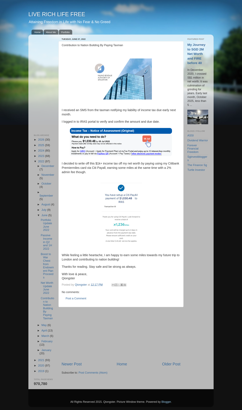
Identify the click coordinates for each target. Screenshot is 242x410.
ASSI (190, 135)
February (46, 341)
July (44, 209)
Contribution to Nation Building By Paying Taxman (47, 308)
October (46, 183)
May (44, 325)
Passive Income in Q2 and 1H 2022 (46, 242)
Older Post (171, 364)
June (44, 215)
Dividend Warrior (197, 140)
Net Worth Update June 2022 (47, 287)
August (46, 204)
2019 (41, 371)
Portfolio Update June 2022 (46, 225)
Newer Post (72, 364)
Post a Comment (76, 298)
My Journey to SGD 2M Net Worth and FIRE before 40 (196, 54)
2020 (41, 365)
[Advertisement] (121, 334)
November (47, 174)
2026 (41, 139)
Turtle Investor (196, 169)
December (47, 166)
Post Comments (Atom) (93, 372)
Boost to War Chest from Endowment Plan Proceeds (47, 266)
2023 (41, 156)
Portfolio (65, 32)
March (45, 335)
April (44, 330)
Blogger (166, 401)
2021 (41, 360)
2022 (41, 161)
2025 (41, 145)
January (46, 350)
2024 (41, 150)
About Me (51, 32)
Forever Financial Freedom (192, 149)
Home (37, 32)
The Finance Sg (197, 165)
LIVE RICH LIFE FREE (56, 14)
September (46, 195)
